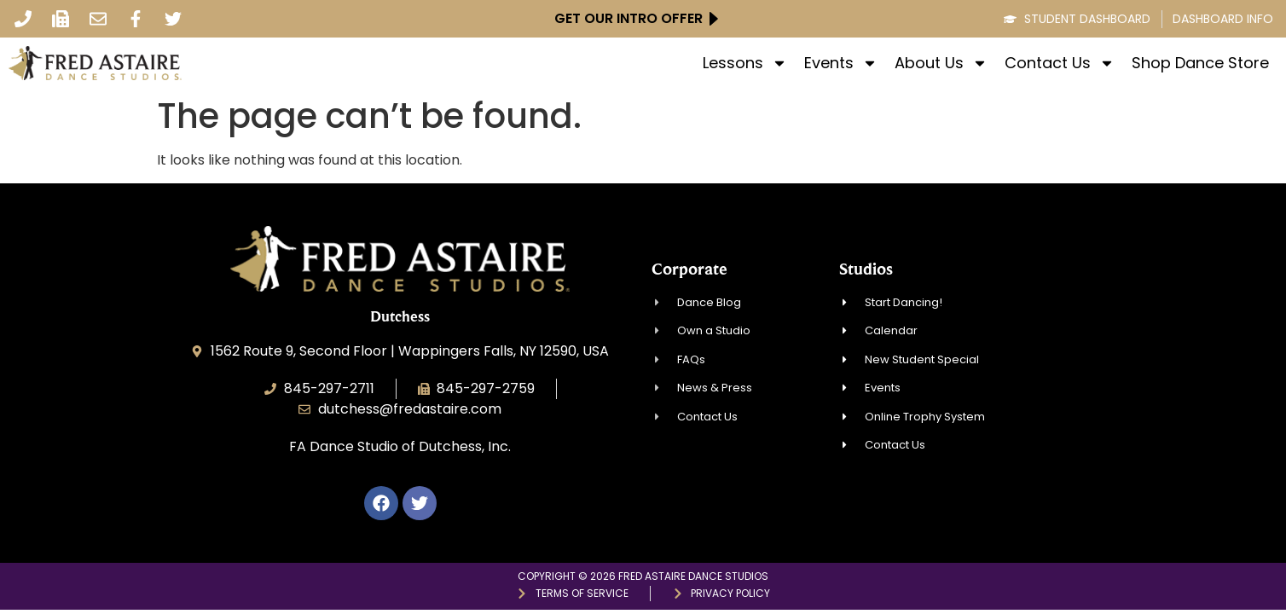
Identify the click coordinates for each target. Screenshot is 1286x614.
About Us (941, 63)
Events (841, 63)
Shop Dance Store (1200, 63)
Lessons (745, 63)
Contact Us (1060, 63)
